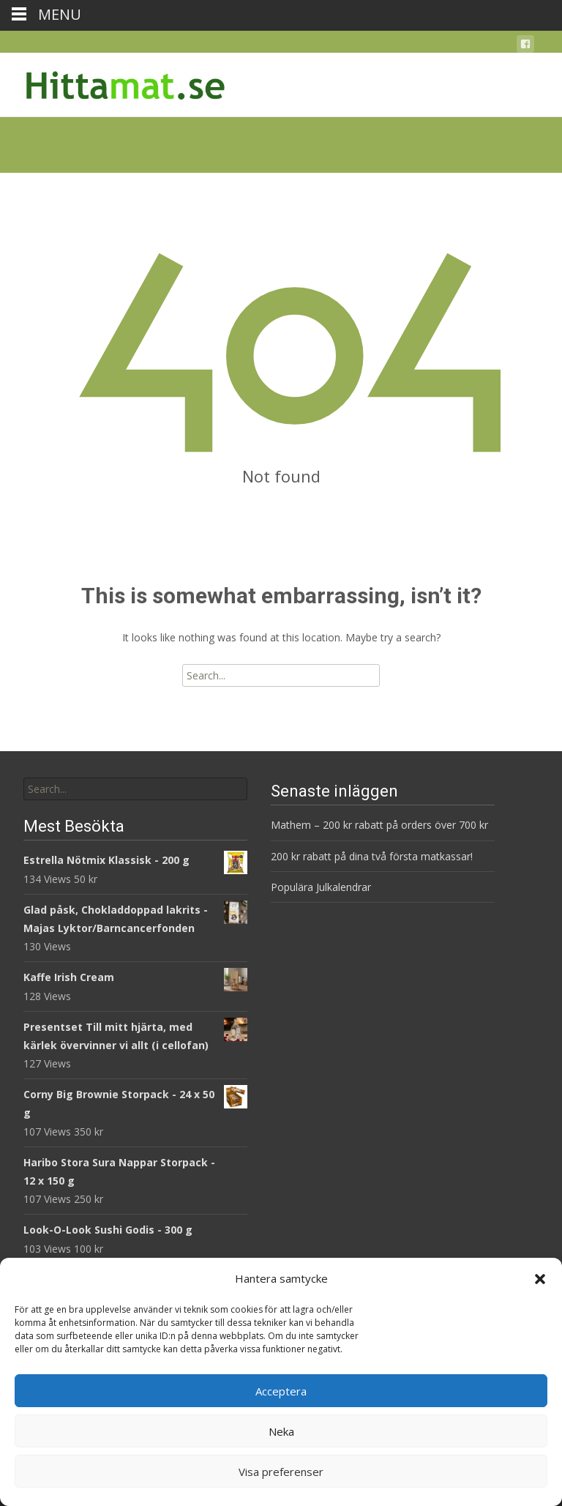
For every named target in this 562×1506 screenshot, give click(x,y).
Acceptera (281, 1391)
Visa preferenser (281, 1471)
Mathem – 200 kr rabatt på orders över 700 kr (381, 825)
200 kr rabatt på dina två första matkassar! (372, 856)
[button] (540, 1279)
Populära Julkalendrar (321, 887)
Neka (281, 1431)
